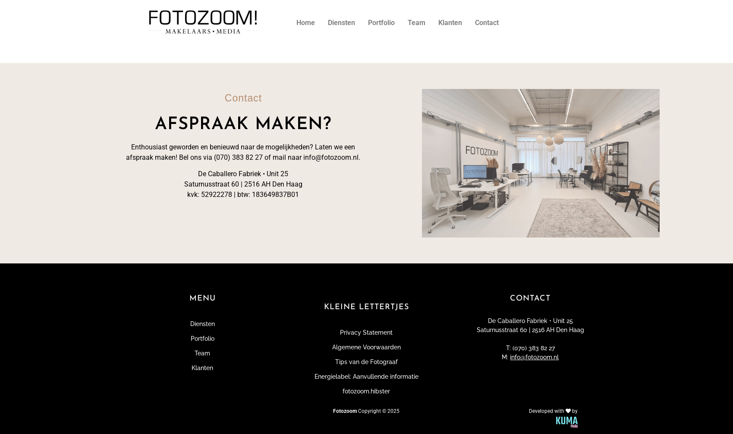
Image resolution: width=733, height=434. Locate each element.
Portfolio (381, 23)
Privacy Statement (366, 332)
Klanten (450, 23)
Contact (487, 23)
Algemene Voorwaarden (366, 347)
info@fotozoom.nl (534, 357)
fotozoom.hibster (366, 391)
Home (305, 23)
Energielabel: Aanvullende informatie (366, 376)
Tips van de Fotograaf (366, 361)
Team (416, 23)
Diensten (341, 23)
